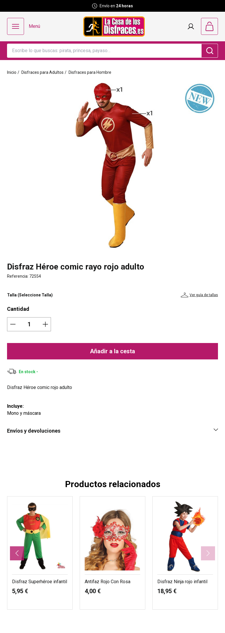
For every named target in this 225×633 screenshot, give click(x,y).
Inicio (11, 72)
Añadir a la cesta (112, 351)
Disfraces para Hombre (90, 72)
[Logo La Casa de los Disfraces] (114, 26)
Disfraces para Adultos (42, 72)
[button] (17, 553)
